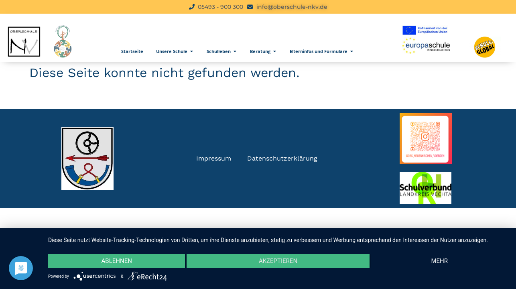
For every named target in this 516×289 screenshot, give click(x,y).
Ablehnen (117, 261)
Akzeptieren (278, 261)
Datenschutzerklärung (282, 158)
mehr (439, 261)
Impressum (213, 158)
